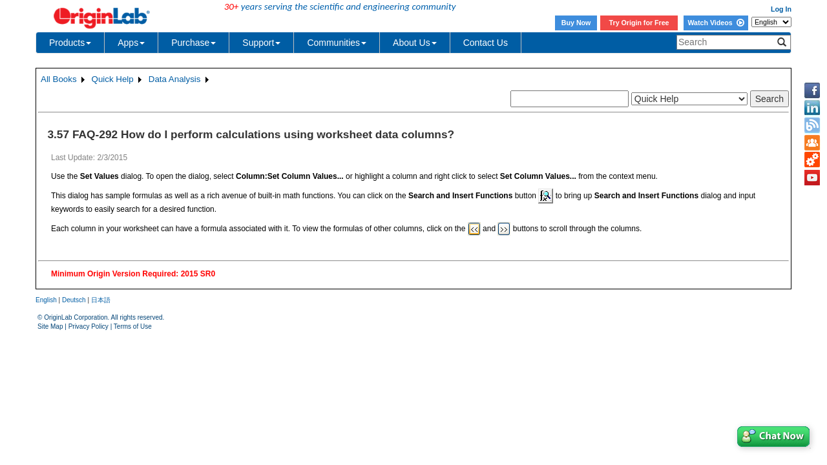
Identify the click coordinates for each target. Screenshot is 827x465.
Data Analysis (175, 79)
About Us (415, 42)
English (46, 300)
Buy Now (576, 22)
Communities (336, 42)
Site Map (50, 326)
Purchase (193, 42)
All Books (59, 79)
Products (70, 42)
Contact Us (485, 42)
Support (261, 42)
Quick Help (113, 79)
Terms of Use (133, 326)
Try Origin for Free (639, 22)
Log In (781, 9)
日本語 (100, 300)
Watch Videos (715, 22)
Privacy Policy (88, 326)
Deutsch (74, 300)
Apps (131, 42)
